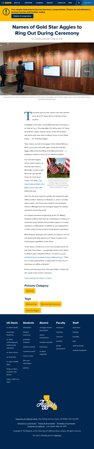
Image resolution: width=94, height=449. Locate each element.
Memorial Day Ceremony (50, 304)
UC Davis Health (12, 327)
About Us (17, 3)
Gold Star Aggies (32, 310)
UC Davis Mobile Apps (12, 363)
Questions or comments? (27, 423)
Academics (39, 3)
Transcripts (43, 346)
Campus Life (61, 3)
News (70, 3)
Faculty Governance (60, 347)
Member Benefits (46, 342)
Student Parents (29, 346)
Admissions (28, 3)
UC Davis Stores (12, 352)
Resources (60, 327)
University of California (36, 426)
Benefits (59, 341)
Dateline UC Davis (38, 278)
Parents (26, 367)
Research (50, 3)
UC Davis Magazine (43, 352)
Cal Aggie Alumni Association (46, 329)
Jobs (74, 341)
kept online (33, 147)
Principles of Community (66, 423)
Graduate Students (26, 340)
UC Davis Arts (11, 357)
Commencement (29, 351)
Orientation (27, 327)
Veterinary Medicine (10, 333)
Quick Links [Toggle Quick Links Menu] (87, 3)
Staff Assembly (78, 345)
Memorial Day (31, 304)
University (30, 291)
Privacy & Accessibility (46, 423)
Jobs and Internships (27, 362)
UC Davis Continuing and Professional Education (12, 343)
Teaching (59, 332)
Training (75, 332)
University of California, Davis (27, 419)
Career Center (28, 356)
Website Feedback (79, 350)
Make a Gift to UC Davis (13, 380)
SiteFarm (57, 435)
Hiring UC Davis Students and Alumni (12, 372)
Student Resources (27, 333)
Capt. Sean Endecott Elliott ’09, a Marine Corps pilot (34, 184)
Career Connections (44, 336)
